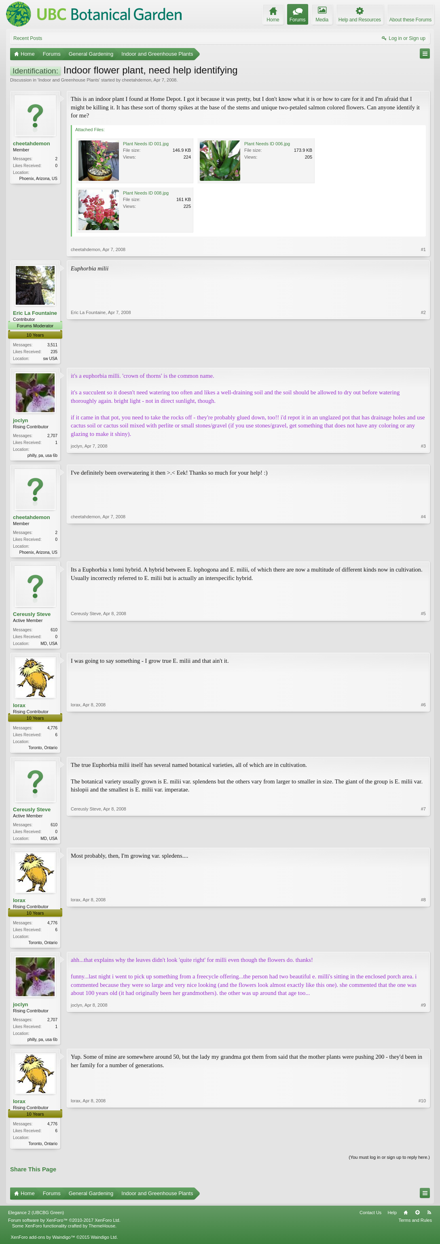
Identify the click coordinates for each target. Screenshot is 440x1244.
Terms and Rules (415, 1227)
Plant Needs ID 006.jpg (267, 143)
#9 (423, 1044)
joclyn (20, 421)
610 (54, 632)
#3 (423, 455)
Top (417, 1219)
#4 (423, 553)
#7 (423, 841)
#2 (423, 357)
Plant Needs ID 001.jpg (146, 143)
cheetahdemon (136, 79)
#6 (423, 749)
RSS (429, 1219)
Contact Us (370, 1219)
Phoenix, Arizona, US (38, 178)
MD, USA (48, 645)
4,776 (52, 731)
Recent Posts (27, 38)
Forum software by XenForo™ (64, 1227)
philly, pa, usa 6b (42, 456)
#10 (422, 1149)
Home (405, 1219)
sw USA (50, 358)
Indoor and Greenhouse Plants (68, 79)
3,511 (52, 345)
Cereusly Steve (32, 617)
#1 (423, 249)
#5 (423, 644)
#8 (423, 946)
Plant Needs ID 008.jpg (146, 193)
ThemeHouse (102, 1232)
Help (392, 1219)
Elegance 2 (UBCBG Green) (36, 1219)
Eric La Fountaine (35, 313)
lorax (19, 708)
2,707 (52, 436)
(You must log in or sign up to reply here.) (389, 1164)
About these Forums (410, 20)
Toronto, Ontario (42, 751)
